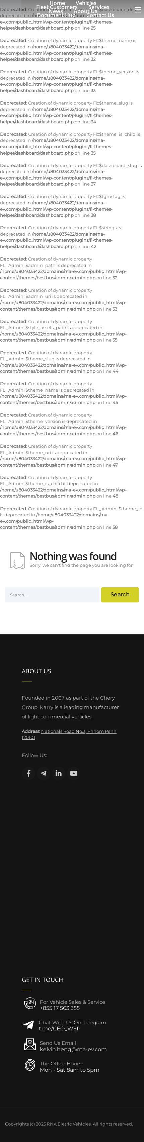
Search (120, 594)
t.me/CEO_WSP (59, 1028)
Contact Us (100, 15)
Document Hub (56, 15)
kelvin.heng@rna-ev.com (73, 1049)
